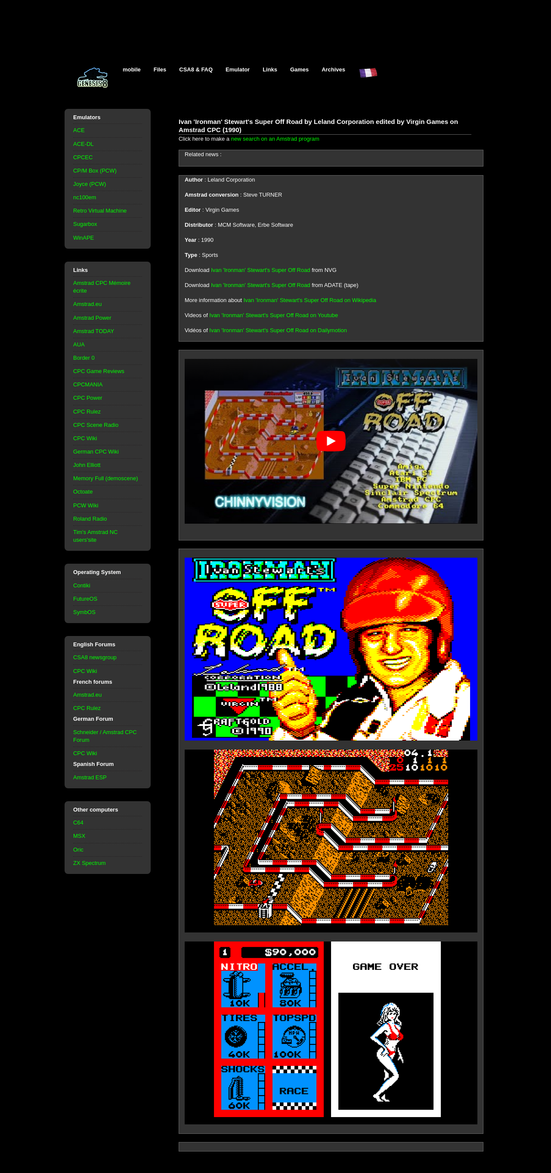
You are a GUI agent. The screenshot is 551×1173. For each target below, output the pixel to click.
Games (299, 69)
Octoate (83, 491)
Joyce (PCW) (89, 184)
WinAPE (83, 238)
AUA (79, 344)
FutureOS (85, 599)
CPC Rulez (87, 411)
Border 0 (84, 358)
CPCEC (83, 157)
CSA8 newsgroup (95, 657)
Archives (333, 69)
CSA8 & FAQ (196, 69)
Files (160, 69)
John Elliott (86, 465)
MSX (79, 836)
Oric (78, 849)
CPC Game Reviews (98, 371)
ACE (79, 130)
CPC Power (87, 398)
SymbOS (84, 612)
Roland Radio (90, 519)
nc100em (84, 197)
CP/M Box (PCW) (95, 170)
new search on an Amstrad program (275, 139)
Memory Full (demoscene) (105, 478)
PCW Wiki (85, 505)
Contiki (81, 585)
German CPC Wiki (96, 451)
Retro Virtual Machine (100, 210)
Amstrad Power (92, 318)
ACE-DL (83, 144)
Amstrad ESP (90, 777)
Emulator (238, 69)
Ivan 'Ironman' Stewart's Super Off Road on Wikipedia (310, 300)
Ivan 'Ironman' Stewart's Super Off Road (260, 270)
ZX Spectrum (89, 863)
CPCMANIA (87, 384)
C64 (78, 822)
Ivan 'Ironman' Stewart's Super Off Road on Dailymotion (278, 330)
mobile (132, 69)
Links (270, 69)
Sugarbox (85, 224)
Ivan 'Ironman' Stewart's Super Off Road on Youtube (273, 315)
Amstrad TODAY (93, 331)
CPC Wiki (85, 438)
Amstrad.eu (87, 304)
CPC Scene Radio (95, 425)
